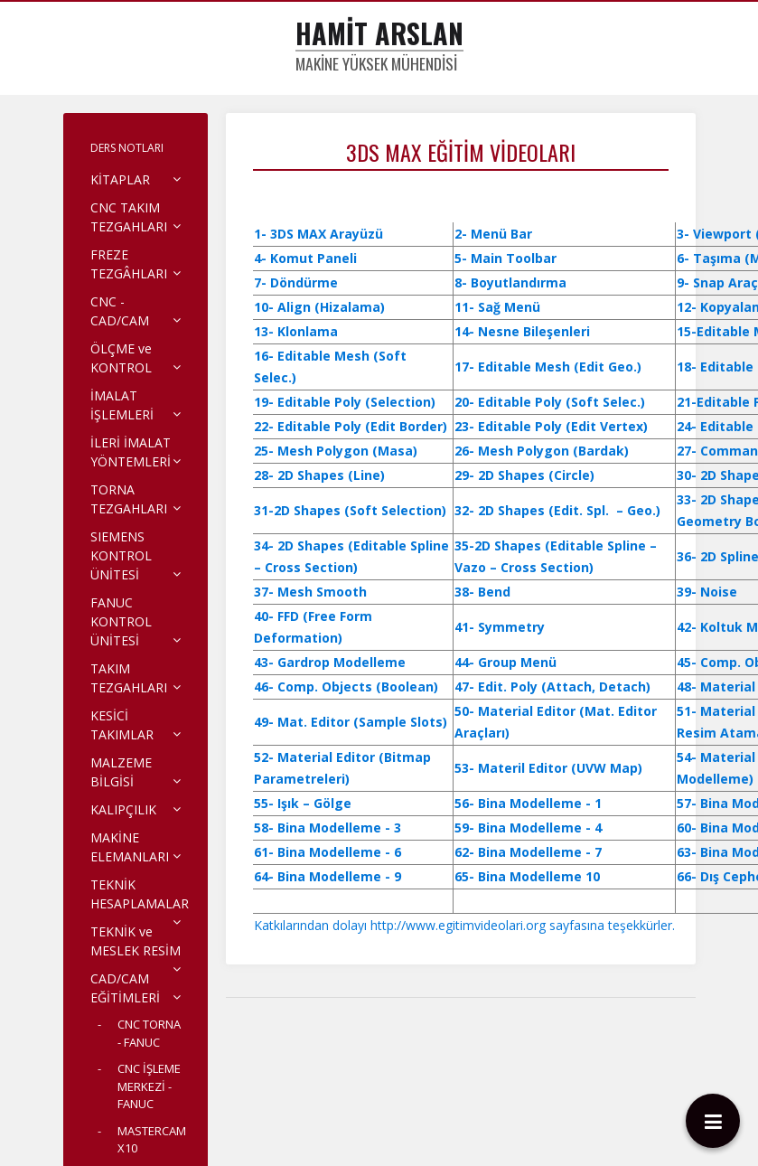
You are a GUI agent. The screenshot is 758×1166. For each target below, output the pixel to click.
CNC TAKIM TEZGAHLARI (128, 217)
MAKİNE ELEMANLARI (129, 847)
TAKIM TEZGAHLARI (128, 678)
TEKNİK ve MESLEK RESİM (135, 941)
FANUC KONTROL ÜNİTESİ (121, 621)
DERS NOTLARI (127, 147)
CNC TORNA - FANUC (149, 1033)
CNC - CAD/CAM (119, 311)
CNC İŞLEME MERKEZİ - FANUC (149, 1086)
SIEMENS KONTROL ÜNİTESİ (121, 555)
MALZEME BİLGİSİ (121, 772)
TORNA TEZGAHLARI (128, 499)
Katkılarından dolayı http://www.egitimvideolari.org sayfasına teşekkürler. (464, 925)
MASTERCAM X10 (151, 1140)
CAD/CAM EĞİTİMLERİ (125, 988)
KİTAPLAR (120, 179)
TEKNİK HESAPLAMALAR (139, 894)
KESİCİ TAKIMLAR (122, 725)
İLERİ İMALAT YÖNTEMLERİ (130, 452)
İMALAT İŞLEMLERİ (122, 405)
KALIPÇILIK (123, 809)
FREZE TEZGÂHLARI (128, 264)
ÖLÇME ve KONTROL (121, 358)
